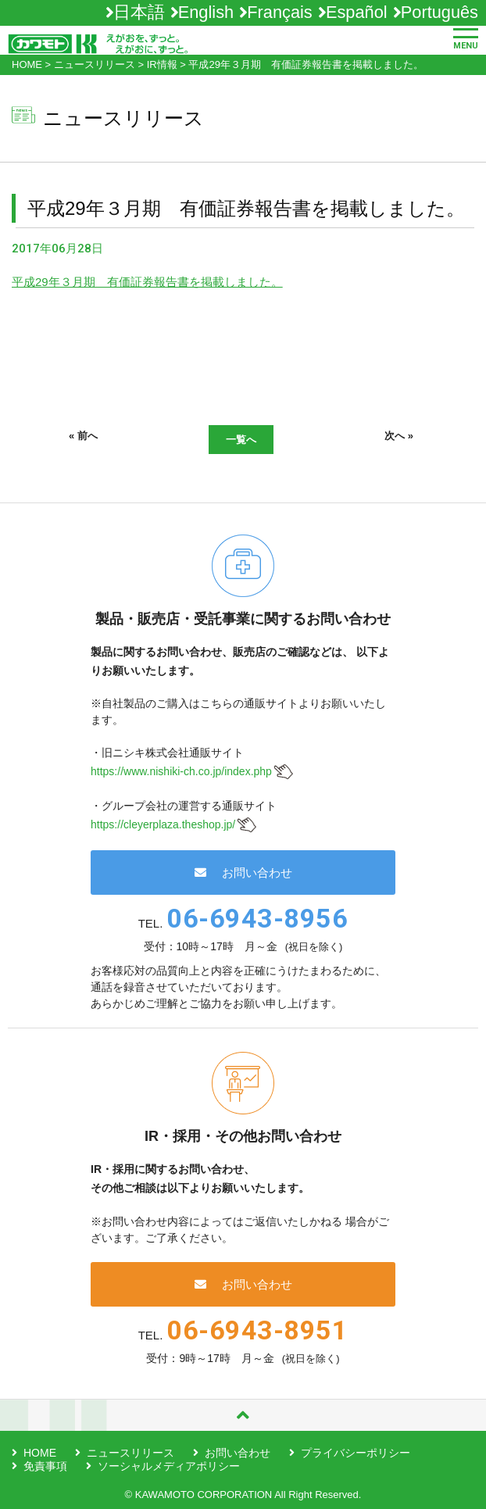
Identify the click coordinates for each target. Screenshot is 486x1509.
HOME (39, 1452)
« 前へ (83, 436)
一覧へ (241, 439)
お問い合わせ (243, 872)
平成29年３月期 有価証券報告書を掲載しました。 (147, 281)
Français (279, 12)
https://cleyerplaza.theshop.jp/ (163, 824)
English (206, 12)
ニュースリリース (130, 1452)
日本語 (139, 12)
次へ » (398, 436)
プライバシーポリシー (355, 1452)
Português (439, 12)
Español (357, 12)
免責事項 (45, 1466)
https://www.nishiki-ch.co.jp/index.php (181, 771)
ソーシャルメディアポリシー (169, 1466)
